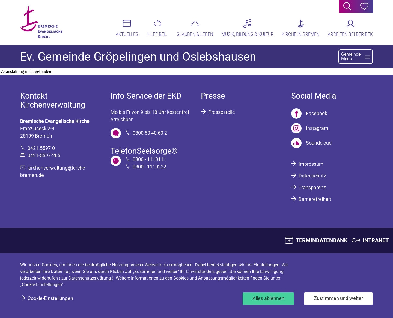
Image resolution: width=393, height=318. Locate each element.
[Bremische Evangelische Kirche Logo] (41, 22)
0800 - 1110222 (149, 167)
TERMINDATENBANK (321, 240)
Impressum (311, 164)
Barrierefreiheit (315, 199)
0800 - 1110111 (149, 159)
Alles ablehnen (268, 298)
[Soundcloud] (311, 143)
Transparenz (312, 187)
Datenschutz (312, 176)
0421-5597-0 (41, 148)
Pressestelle (221, 112)
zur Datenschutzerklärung (86, 278)
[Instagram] (309, 128)
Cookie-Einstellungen (50, 298)
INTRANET (376, 240)
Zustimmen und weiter (338, 298)
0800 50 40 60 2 (150, 133)
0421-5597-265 (44, 155)
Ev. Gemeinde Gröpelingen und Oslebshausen (138, 56)
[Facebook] (309, 113)
